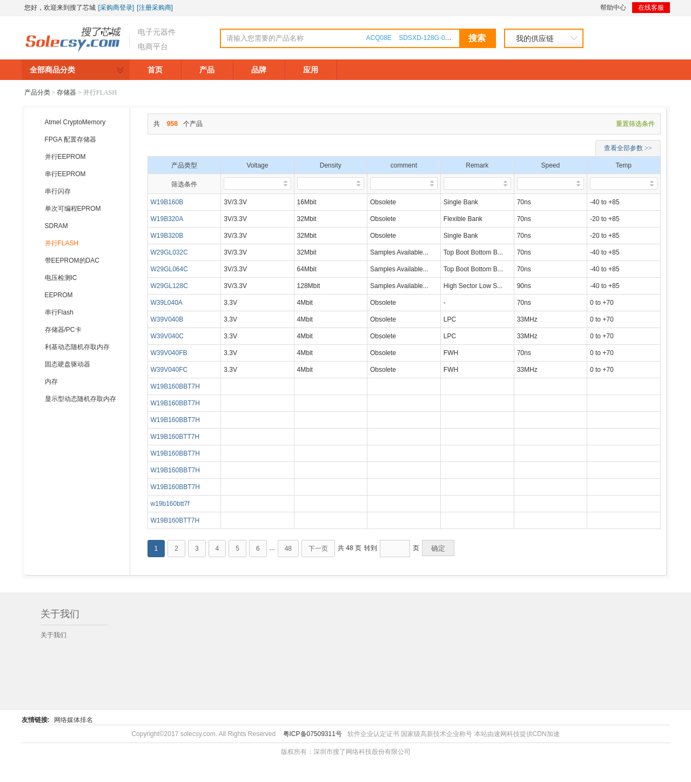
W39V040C (167, 336)
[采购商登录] (116, 7)
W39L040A (167, 302)
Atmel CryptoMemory (75, 122)
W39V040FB (169, 353)
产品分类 (37, 92)
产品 (206, 69)
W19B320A (167, 219)
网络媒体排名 (73, 720)
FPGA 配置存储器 (70, 139)
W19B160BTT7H (175, 436)
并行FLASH (62, 243)
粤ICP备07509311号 (312, 734)
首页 (155, 69)
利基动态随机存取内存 (77, 347)
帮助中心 (613, 7)
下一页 (318, 548)
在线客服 (651, 7)
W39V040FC (169, 369)
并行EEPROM (65, 157)
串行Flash (59, 312)
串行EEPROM (65, 174)
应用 (310, 69)
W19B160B (167, 202)
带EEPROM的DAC (72, 260)
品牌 (258, 69)
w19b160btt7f (170, 503)
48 (288, 548)
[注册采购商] (155, 7)
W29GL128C (169, 286)
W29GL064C (169, 269)
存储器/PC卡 (63, 329)
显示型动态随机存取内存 (80, 399)
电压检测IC (61, 278)
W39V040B (167, 319)
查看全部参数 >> (628, 148)
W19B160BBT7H (175, 386)
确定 (438, 548)
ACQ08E (379, 38)
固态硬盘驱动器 (67, 364)
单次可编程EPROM (73, 208)
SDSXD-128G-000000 (431, 38)
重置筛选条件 (635, 124)
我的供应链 (535, 38)
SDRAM (56, 226)
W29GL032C (169, 252)
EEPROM (59, 295)
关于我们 (53, 635)
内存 (51, 381)
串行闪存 (58, 191)
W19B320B (167, 235)
